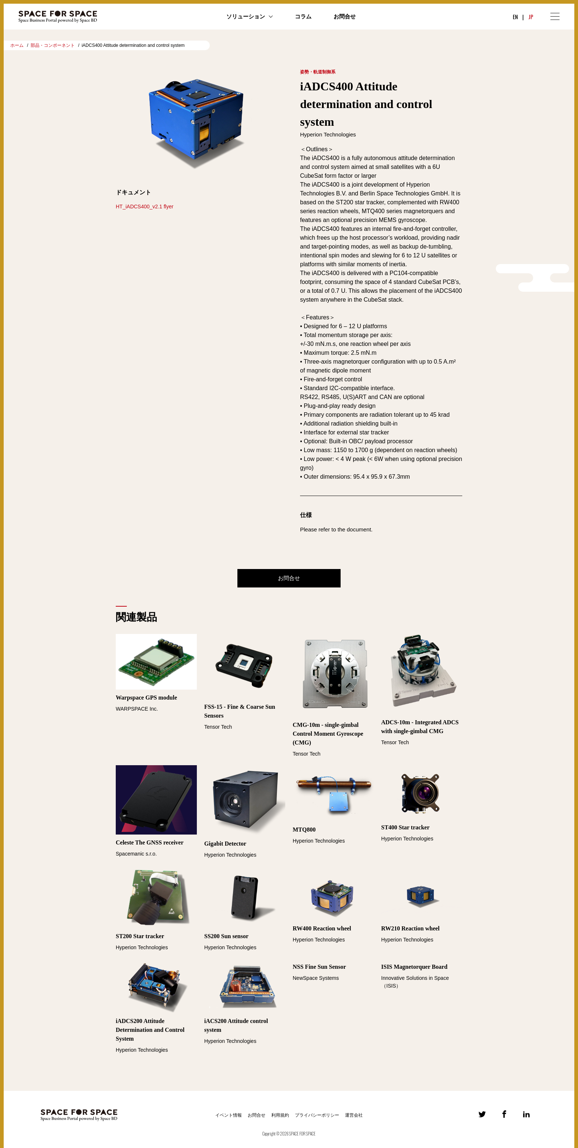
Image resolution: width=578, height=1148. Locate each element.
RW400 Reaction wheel (322, 928)
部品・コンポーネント (53, 45)
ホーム (17, 45)
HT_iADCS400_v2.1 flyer (144, 206)
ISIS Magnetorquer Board (414, 967)
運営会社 (354, 1115)
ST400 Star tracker (405, 827)
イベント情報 (228, 1115)
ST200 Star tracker (140, 936)
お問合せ (345, 17)
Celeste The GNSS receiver (150, 842)
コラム (303, 17)
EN (515, 17)
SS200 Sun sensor (226, 936)
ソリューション (245, 17)
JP (530, 17)
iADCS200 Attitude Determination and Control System (150, 1030)
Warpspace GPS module (146, 697)
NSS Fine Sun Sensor (319, 967)
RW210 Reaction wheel (410, 928)
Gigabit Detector (225, 843)
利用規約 (280, 1115)
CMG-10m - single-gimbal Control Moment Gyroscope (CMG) (328, 734)
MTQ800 (304, 829)
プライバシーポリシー (317, 1115)
